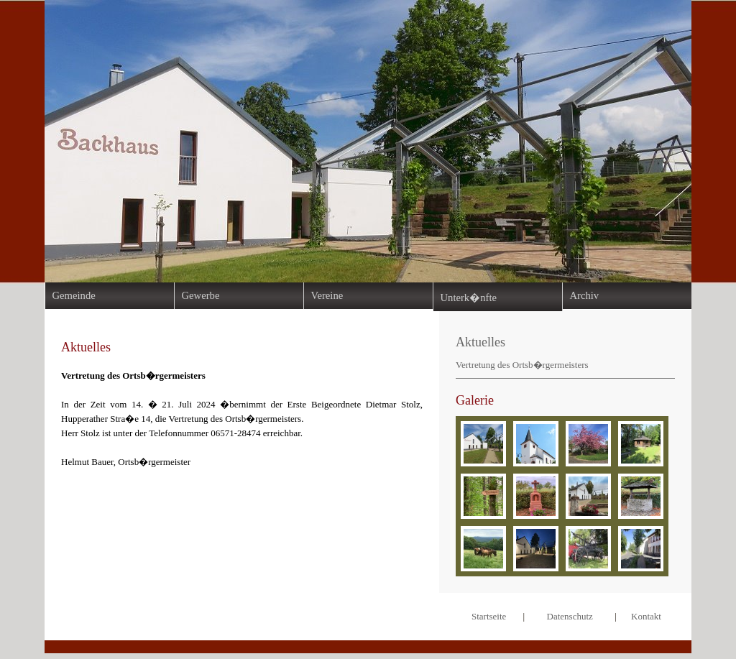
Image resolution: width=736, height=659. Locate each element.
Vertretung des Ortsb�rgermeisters (522, 364)
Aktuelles (480, 342)
